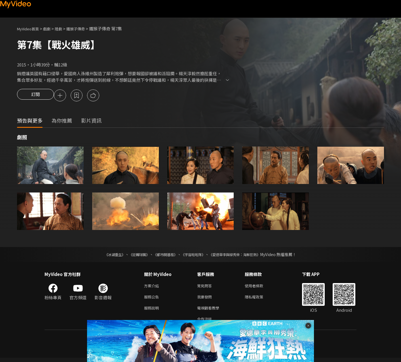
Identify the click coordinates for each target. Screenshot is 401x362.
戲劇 (51, 29)
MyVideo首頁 (30, 29)
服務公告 (152, 299)
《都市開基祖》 (162, 255)
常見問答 (205, 287)
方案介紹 (152, 287)
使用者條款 (258, 287)
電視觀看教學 (210, 311)
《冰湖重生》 (105, 255)
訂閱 (35, 96)
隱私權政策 (258, 299)
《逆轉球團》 (133, 255)
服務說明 (152, 311)
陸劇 (64, 29)
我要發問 (205, 299)
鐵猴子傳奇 (83, 29)
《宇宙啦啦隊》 (194, 255)
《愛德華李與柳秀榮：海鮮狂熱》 (242, 255)
